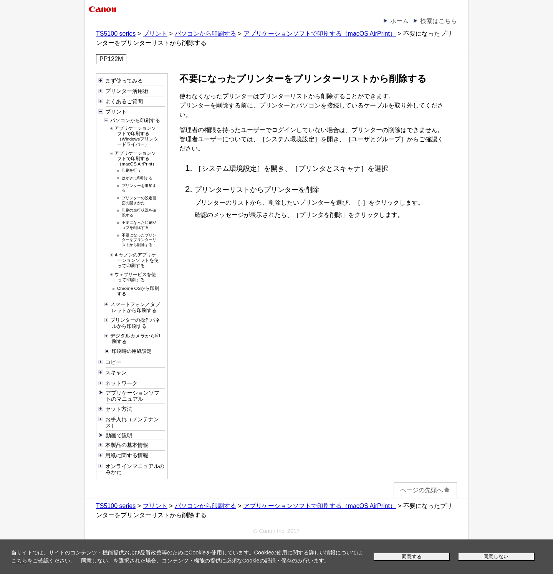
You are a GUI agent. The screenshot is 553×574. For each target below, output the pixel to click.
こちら (19, 560)
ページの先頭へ (425, 490)
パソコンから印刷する (205, 33)
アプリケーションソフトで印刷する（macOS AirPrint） (319, 33)
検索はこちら (438, 21)
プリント (155, 33)
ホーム (399, 21)
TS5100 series (116, 33)
